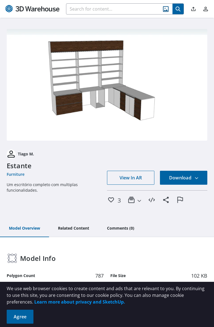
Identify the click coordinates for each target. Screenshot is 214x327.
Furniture (16, 174)
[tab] (24, 228)
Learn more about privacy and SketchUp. (79, 302)
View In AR (131, 178)
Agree (20, 317)
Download (184, 178)
